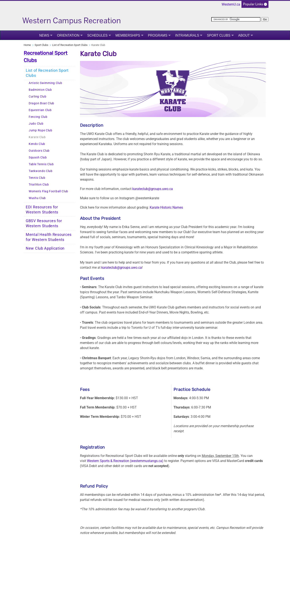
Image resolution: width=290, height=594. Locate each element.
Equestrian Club (40, 110)
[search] (235, 19)
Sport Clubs (218, 35)
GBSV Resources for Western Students (44, 223)
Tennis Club (37, 178)
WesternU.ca (231, 4)
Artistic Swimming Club (45, 83)
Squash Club (38, 157)
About (244, 35)
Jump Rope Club (40, 130)
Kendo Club (37, 144)
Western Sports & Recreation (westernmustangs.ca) (125, 461)
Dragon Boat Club (41, 103)
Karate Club (37, 137)
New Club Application (45, 248)
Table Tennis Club (41, 164)
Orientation (68, 35)
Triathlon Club (39, 184)
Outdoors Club (39, 151)
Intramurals (187, 35)
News (44, 35)
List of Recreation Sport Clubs (70, 45)
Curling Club (37, 96)
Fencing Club (38, 117)
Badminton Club (40, 90)
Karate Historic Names (166, 207)
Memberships (127, 35)
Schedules (97, 35)
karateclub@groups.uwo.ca (152, 189)
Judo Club (36, 123)
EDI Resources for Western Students (42, 209)
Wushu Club (37, 198)
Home (27, 45)
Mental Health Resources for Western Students (49, 237)
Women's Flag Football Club (48, 191)
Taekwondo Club (41, 171)
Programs (157, 35)
